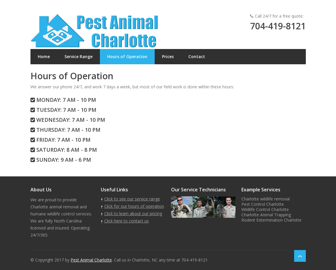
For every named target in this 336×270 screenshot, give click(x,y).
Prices (168, 56)
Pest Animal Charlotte (91, 260)
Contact (196, 56)
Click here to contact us (126, 221)
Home (44, 56)
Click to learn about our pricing (133, 213)
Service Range (78, 56)
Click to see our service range (132, 199)
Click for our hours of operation (134, 206)
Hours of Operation (127, 56)
